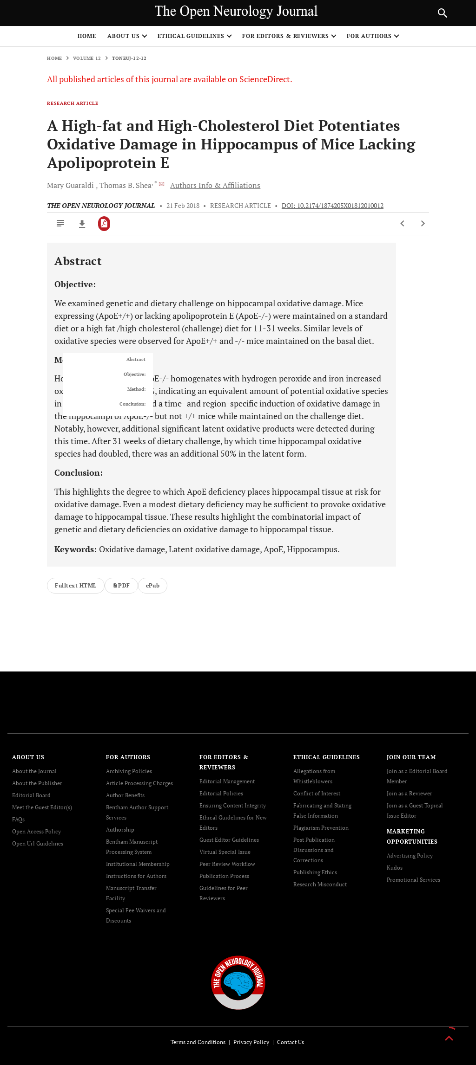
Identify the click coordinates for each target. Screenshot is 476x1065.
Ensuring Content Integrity (232, 805)
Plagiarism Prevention (321, 827)
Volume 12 (87, 58)
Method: (136, 389)
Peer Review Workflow (227, 863)
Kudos (395, 867)
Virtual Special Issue (225, 851)
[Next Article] (422, 223)
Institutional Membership (138, 863)
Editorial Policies (221, 793)
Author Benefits (125, 795)
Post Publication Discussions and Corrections (314, 850)
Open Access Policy (36, 831)
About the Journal (34, 771)
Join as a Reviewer (409, 793)
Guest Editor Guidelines (229, 839)
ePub (153, 585)
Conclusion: (132, 404)
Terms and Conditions (198, 1042)
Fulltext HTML (75, 585)
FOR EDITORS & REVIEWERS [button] (285, 35)
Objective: (134, 374)
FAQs (18, 819)
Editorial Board (31, 795)
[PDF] (104, 223)
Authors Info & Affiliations (215, 185)
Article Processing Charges (139, 783)
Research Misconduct (320, 884)
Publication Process (224, 875)
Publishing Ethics (315, 872)
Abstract (135, 359)
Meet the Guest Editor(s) (42, 807)
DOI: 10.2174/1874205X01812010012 (332, 205)
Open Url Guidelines (37, 843)
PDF (121, 585)
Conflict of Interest (316, 793)
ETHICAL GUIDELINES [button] (191, 35)
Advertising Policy (410, 855)
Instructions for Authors (136, 875)
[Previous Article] (403, 223)
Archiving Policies (129, 771)
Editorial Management (227, 781)
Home (87, 35)
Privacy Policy (251, 1042)
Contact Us (290, 1042)
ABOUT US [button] (123, 35)
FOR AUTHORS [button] (369, 35)
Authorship (120, 829)
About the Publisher (37, 783)
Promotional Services (413, 879)
